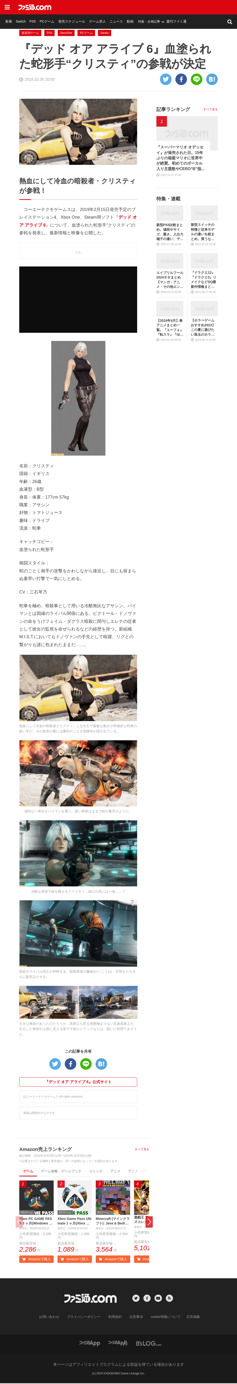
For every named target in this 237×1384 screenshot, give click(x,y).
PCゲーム (98, 7)
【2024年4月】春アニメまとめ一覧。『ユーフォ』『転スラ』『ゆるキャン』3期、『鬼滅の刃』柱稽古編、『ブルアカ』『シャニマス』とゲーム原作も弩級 (169, 328)
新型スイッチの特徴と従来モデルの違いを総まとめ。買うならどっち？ (202, 232)
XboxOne (66, 33)
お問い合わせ (56, 1317)
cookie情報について (161, 1317)
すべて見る (142, 1149)
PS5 (85, 7)
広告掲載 (185, 1317)
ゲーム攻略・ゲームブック (61, 1171)
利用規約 (115, 1317)
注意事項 (134, 1317)
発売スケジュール (121, 7)
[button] (149, 1222)
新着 (63, 7)
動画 (175, 7)
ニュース (162, 7)
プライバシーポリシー (87, 1317)
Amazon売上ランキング (45, 1149)
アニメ (115, 1171)
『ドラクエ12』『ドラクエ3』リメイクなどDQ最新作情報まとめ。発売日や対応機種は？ (203, 280)
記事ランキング (173, 109)
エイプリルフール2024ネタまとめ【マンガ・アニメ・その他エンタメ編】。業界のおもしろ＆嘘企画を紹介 (169, 280)
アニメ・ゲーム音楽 (143, 1171)
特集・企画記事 (193, 7)
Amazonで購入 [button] (36, 1260)
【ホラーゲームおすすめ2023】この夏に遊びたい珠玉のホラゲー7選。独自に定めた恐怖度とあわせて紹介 (203, 327)
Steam (104, 33)
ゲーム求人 (145, 7)
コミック (95, 1171)
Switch (74, 7)
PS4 (49, 33)
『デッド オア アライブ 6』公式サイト (78, 1082)
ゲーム (28, 1171)
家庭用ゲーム (30, 33)
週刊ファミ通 (219, 7)
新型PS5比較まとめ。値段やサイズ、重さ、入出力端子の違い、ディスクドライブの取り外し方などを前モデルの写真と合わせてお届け (169, 232)
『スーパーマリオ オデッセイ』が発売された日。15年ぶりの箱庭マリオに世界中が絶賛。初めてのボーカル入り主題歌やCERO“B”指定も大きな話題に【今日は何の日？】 (180, 158)
